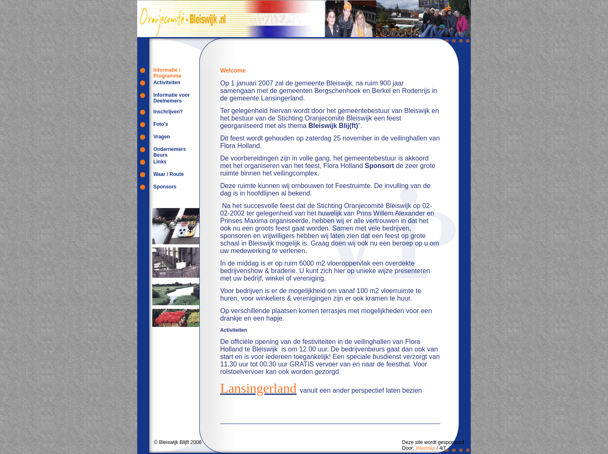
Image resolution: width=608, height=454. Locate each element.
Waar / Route (168, 174)
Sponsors (164, 187)
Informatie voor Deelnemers (171, 98)
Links (159, 162)
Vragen (161, 137)
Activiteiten (167, 82)
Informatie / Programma (167, 73)
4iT (442, 448)
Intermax (425, 448)
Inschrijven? (168, 112)
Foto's (160, 124)
